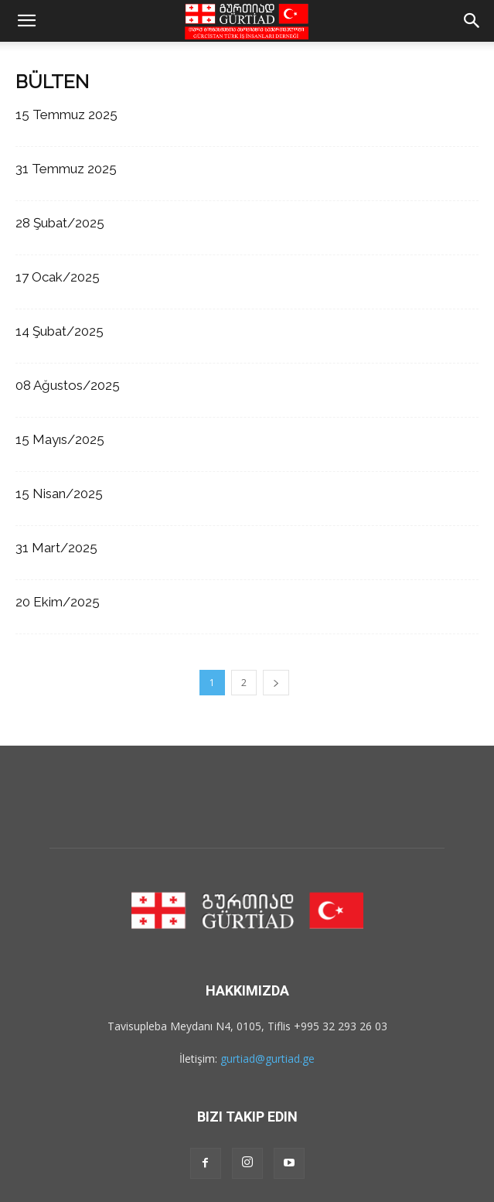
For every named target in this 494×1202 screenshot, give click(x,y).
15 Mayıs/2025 (59, 439)
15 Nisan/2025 (59, 493)
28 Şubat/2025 (59, 222)
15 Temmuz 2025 (66, 114)
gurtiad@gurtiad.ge (267, 1058)
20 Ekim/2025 (57, 602)
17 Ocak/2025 (57, 277)
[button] (26, 21)
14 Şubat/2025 (59, 331)
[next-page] (276, 682)
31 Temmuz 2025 (66, 168)
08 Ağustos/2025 (67, 385)
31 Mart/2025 (56, 547)
